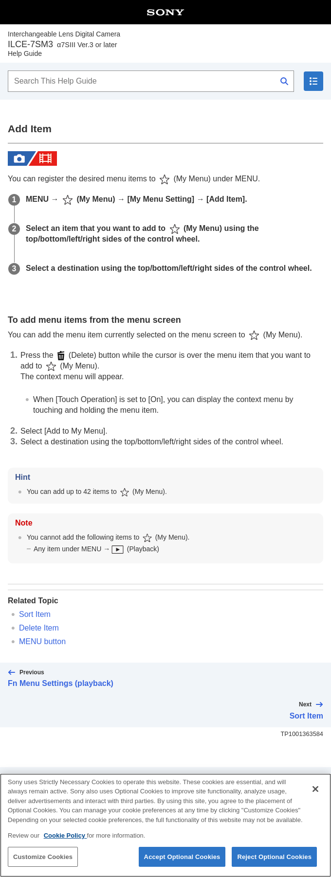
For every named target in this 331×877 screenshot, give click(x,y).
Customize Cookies (43, 866)
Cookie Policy (65, 845)
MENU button (42, 641)
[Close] (315, 798)
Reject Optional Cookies (274, 866)
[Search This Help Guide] (151, 81)
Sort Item (35, 614)
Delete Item (39, 628)
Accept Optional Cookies (182, 866)
